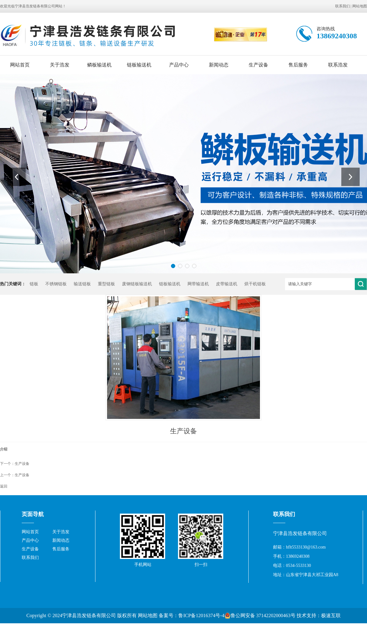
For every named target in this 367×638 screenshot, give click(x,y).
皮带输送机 (226, 284)
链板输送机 (139, 64)
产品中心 (179, 64)
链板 (34, 284)
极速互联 (331, 615)
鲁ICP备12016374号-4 (201, 615)
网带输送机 (198, 284)
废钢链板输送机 (137, 284)
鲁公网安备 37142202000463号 (259, 616)
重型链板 (106, 284)
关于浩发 (59, 64)
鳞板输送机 (99, 64)
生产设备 (258, 64)
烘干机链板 (255, 284)
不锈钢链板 (56, 284)
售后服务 (298, 64)
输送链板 (82, 284)
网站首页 (20, 64)
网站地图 (359, 6)
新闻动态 (218, 64)
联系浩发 (338, 64)
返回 (3, 486)
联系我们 (342, 6)
